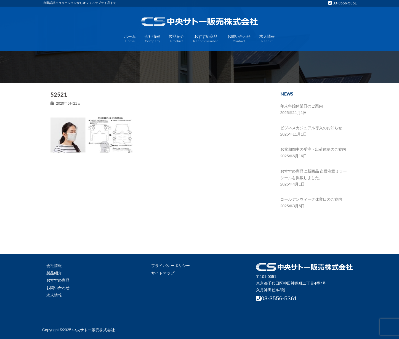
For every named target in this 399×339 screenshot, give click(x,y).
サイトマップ (162, 273)
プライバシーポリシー (170, 265)
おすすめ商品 (206, 39)
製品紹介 (176, 39)
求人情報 (267, 39)
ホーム (130, 39)
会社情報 (152, 39)
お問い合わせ (239, 39)
